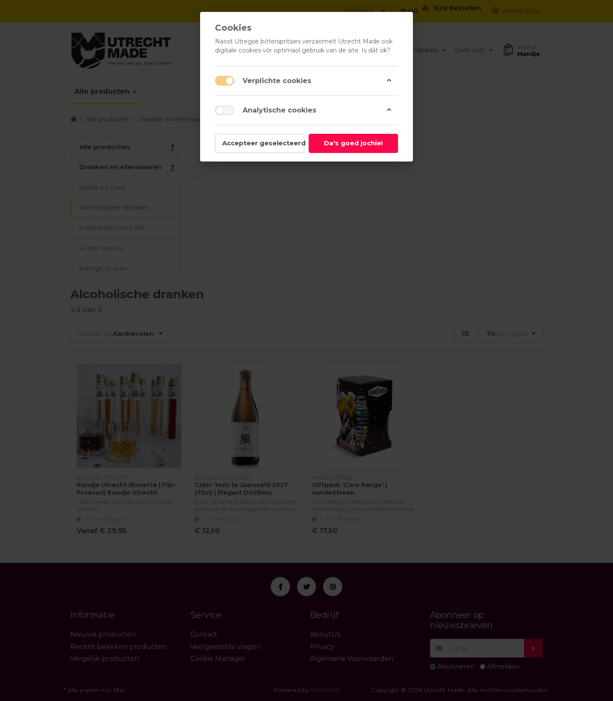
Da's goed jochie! (353, 143)
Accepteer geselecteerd (263, 143)
